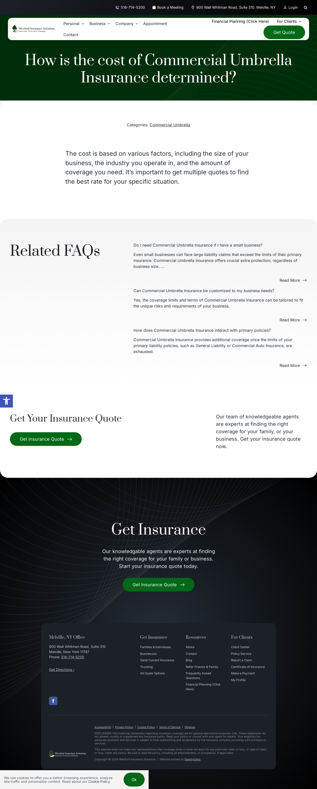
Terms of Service (170, 727)
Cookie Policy (146, 727)
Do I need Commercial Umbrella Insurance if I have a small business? (197, 245)
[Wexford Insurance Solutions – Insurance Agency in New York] (67, 752)
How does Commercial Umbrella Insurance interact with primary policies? (202, 330)
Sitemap (190, 727)
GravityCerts (193, 759)
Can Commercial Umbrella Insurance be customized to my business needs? (203, 290)
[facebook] (53, 701)
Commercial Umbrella (170, 124)
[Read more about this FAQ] (293, 280)
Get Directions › (61, 669)
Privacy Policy (124, 727)
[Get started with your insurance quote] (158, 584)
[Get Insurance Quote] (46, 439)
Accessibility (103, 727)
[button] (6, 401)
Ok (134, 779)
